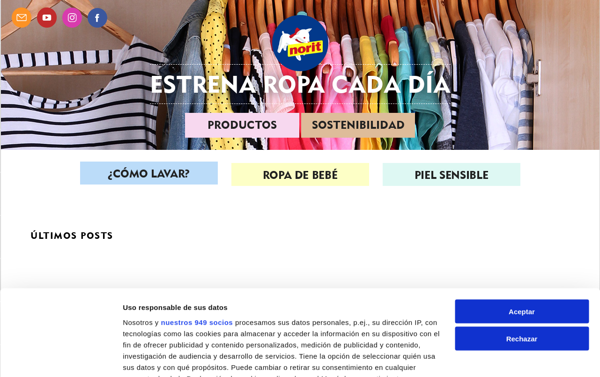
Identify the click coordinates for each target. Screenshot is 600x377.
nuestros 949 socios (197, 255)
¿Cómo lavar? (149, 175)
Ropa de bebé (300, 175)
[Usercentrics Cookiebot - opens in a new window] (61, 359)
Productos (242, 125)
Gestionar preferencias (161, 358)
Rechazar (522, 272)
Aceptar (522, 244)
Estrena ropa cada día (300, 84)
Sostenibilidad (358, 125)
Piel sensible (451, 175)
